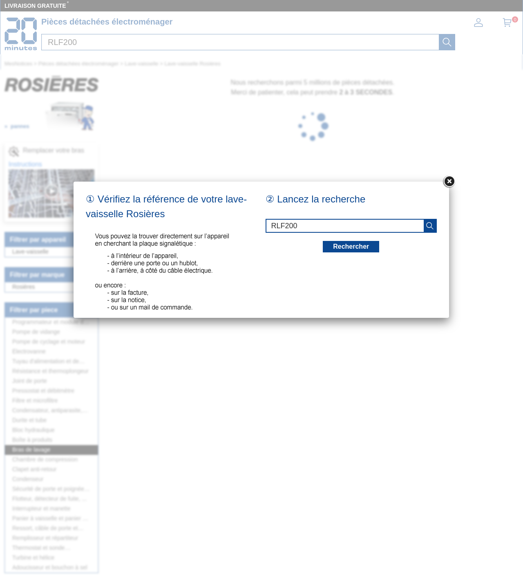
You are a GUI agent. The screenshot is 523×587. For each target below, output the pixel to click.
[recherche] (430, 226)
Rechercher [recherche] (351, 246)
